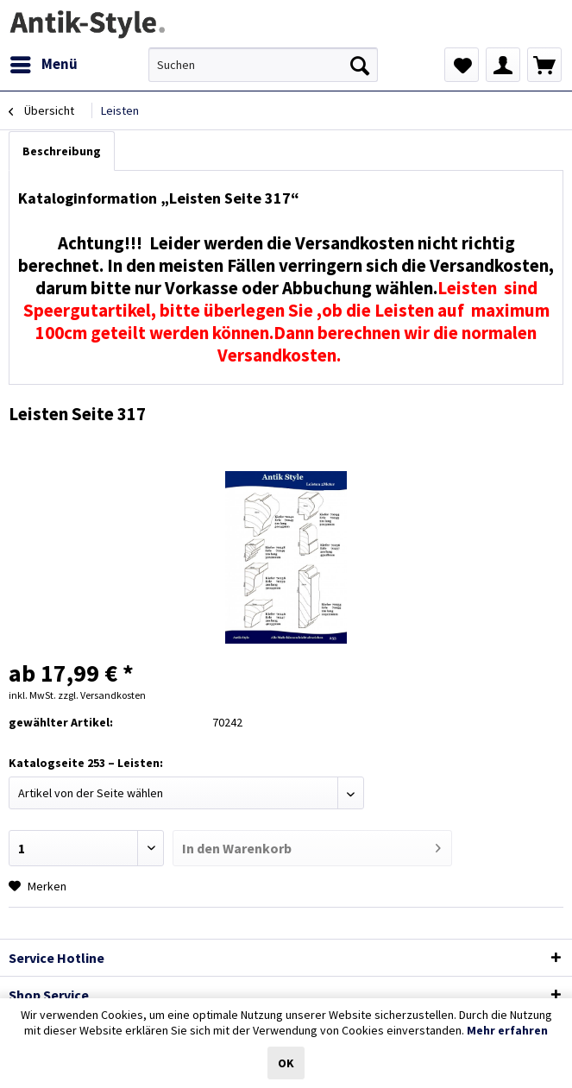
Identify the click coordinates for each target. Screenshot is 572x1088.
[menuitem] (43, 64)
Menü (44, 62)
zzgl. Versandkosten (102, 695)
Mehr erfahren (507, 1030)
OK (286, 1063)
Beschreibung (61, 151)
